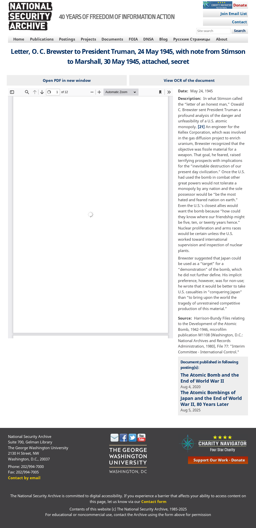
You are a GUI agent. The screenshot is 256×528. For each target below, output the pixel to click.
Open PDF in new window (67, 80)
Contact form (153, 501)
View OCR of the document (189, 80)
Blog (163, 39)
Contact (239, 21)
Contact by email (24, 477)
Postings (67, 39)
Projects (88, 39)
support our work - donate (219, 459)
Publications (42, 39)
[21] (201, 126)
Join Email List (233, 13)
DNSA (148, 39)
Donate (240, 5)
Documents (112, 39)
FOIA (133, 39)
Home (18, 39)
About (222, 39)
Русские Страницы (191, 39)
